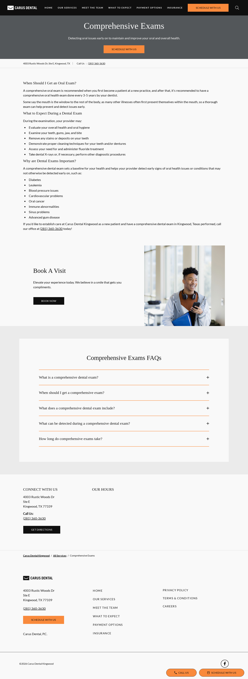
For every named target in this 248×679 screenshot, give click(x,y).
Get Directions (41, 529)
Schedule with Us (208, 7)
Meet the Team (92, 7)
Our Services (67, 7)
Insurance (175, 7)
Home (49, 7)
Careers (170, 606)
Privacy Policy (175, 590)
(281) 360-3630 (96, 63)
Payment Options (149, 7)
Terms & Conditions (180, 598)
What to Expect (120, 7)
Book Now (48, 300)
